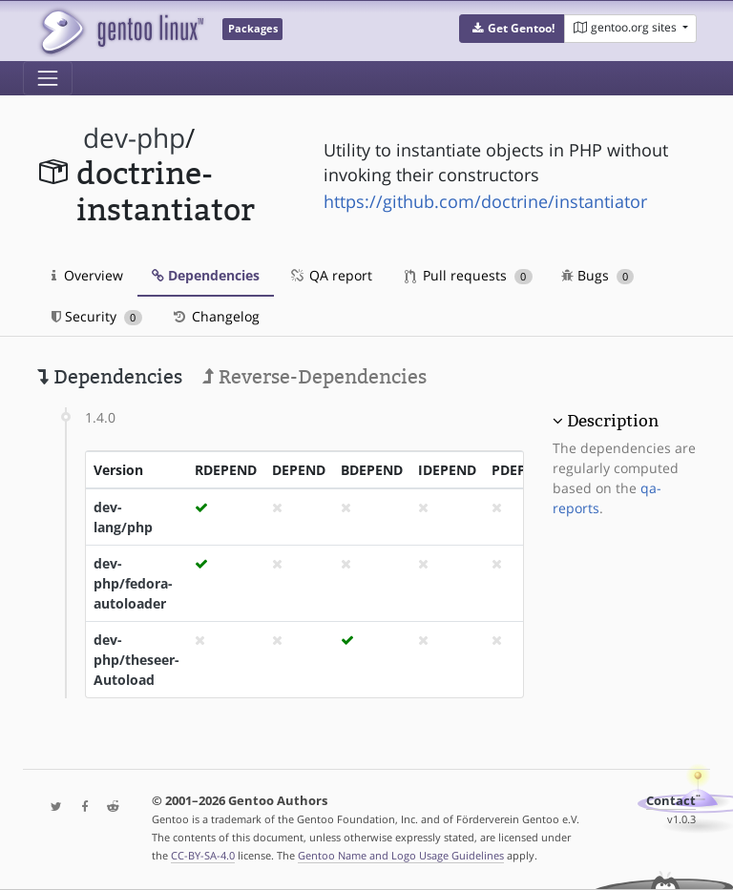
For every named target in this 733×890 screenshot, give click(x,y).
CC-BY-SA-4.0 (203, 855)
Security (97, 316)
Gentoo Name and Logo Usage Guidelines (401, 855)
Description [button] (613, 420)
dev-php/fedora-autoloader (133, 583)
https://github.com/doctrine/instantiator (485, 201)
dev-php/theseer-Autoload (136, 660)
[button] (512, 28)
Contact (671, 801)
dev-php (134, 137)
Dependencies (206, 275)
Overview (87, 275)
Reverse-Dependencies (314, 376)
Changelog (215, 316)
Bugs (598, 275)
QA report (330, 275)
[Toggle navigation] (48, 78)
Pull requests (469, 275)
